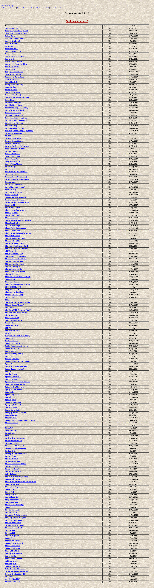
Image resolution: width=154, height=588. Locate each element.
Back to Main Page (7, 6)
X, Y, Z (60, 7)
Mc (32, 7)
